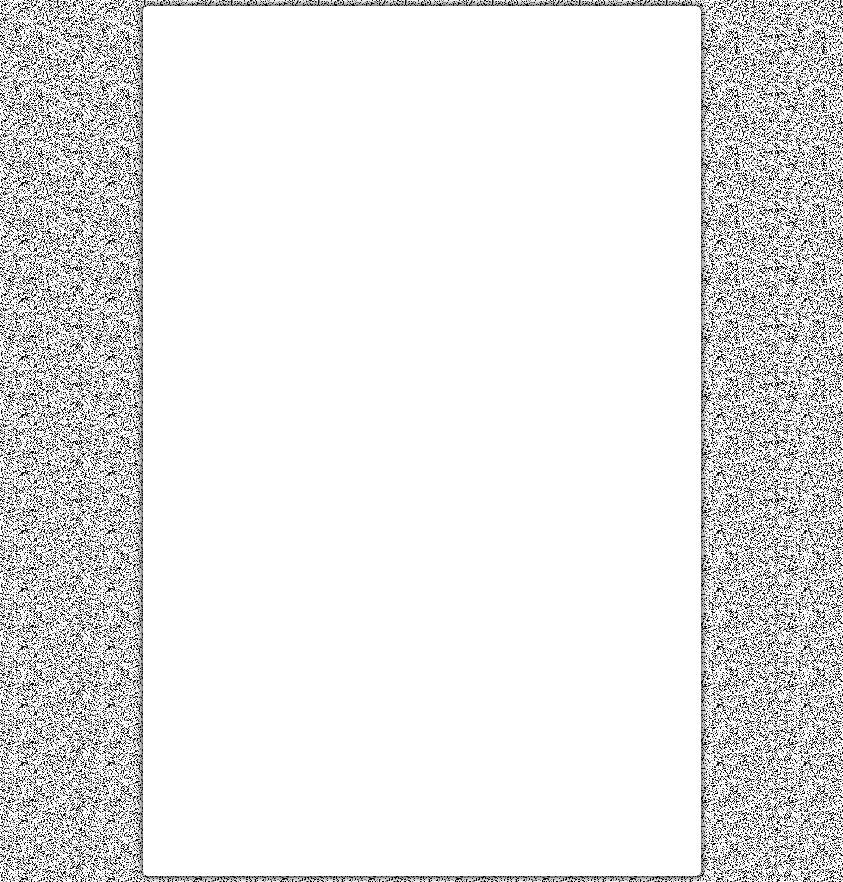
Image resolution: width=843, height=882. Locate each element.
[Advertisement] (422, 118)
